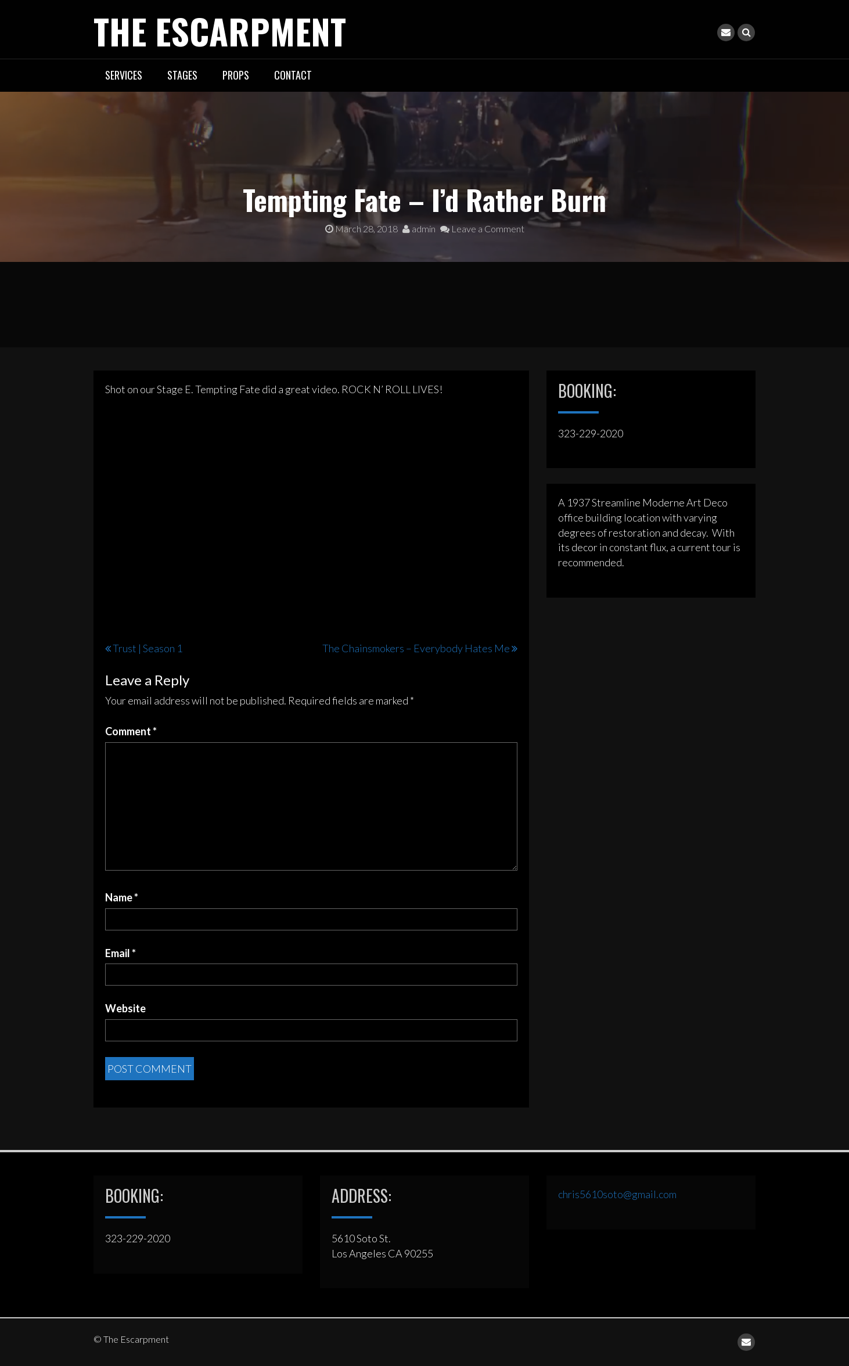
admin (419, 228)
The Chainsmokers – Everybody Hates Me (416, 648)
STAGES (182, 74)
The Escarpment (219, 30)
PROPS (235, 74)
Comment (131, 731)
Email (120, 953)
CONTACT (293, 74)
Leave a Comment (482, 228)
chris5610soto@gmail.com (617, 1194)
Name (121, 897)
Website (125, 1008)
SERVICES (123, 74)
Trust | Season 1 (147, 648)
